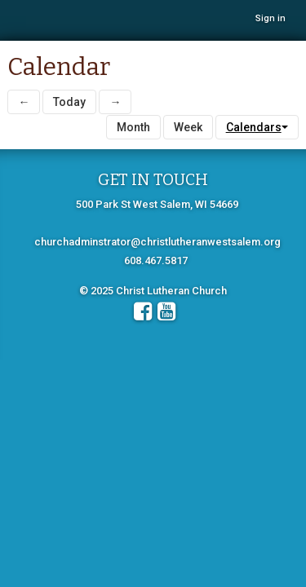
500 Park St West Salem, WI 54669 (157, 204)
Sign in (270, 18)
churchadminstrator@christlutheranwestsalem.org (157, 242)
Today (69, 101)
